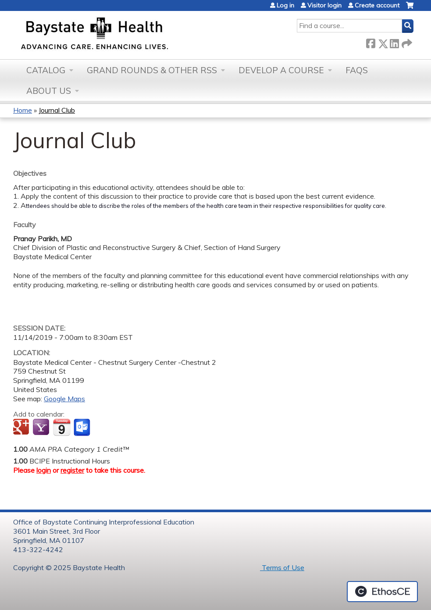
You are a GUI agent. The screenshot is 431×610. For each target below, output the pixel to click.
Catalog (45, 70)
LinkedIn (394, 42)
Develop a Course (281, 70)
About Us (48, 91)
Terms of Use (282, 567)
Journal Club (57, 110)
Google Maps (64, 398)
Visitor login (324, 5)
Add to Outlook (83, 427)
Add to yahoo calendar (42, 427)
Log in (285, 5)
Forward (406, 42)
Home (22, 110)
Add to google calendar (22, 427)
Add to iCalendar (62, 427)
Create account (377, 5)
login (43, 470)
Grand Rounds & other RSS (152, 70)
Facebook (370, 42)
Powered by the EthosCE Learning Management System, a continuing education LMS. (382, 591)
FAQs (357, 70)
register (72, 470)
